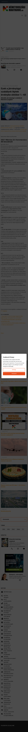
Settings (14, 369)
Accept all (14, 373)
